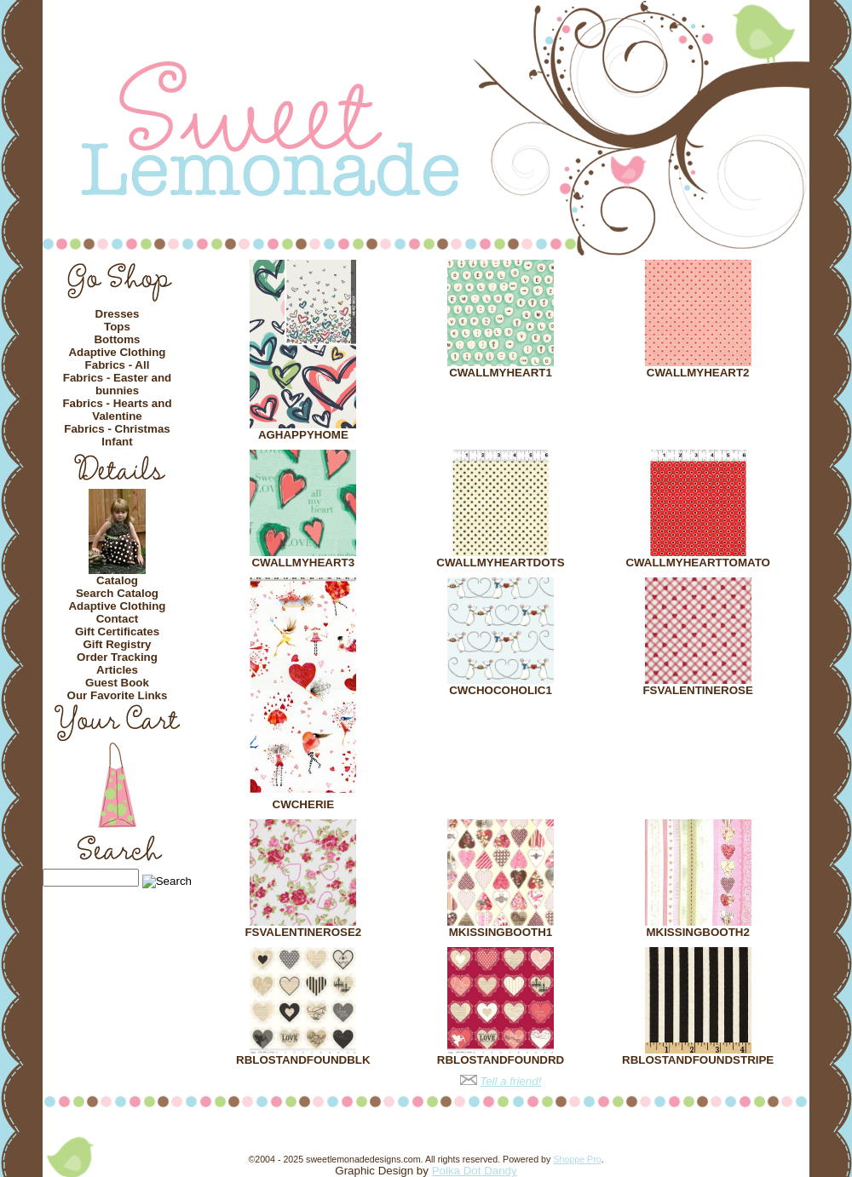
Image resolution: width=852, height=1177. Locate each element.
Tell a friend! (510, 1081)
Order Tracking (117, 657)
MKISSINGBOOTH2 (697, 932)
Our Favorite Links (117, 695)
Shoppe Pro (577, 1159)
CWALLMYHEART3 (302, 562)
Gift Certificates (117, 631)
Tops (117, 326)
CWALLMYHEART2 (698, 372)
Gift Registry (117, 644)
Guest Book (117, 682)
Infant (116, 441)
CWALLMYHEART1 (500, 372)
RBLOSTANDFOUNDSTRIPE (698, 1060)
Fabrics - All (117, 365)
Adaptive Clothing (116, 352)
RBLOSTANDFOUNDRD (500, 1060)
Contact (117, 618)
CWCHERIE (304, 804)
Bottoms (117, 339)
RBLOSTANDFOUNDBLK (303, 1060)
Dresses (117, 313)
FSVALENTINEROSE (697, 690)
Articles (117, 669)
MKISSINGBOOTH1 (500, 932)
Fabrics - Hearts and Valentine (116, 409)
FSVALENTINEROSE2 (303, 932)
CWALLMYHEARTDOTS (500, 562)
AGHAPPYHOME (303, 434)
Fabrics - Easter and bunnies (117, 384)
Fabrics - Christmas (117, 428)
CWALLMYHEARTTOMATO (697, 562)
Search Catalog (117, 593)
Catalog (117, 580)
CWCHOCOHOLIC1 (500, 690)
